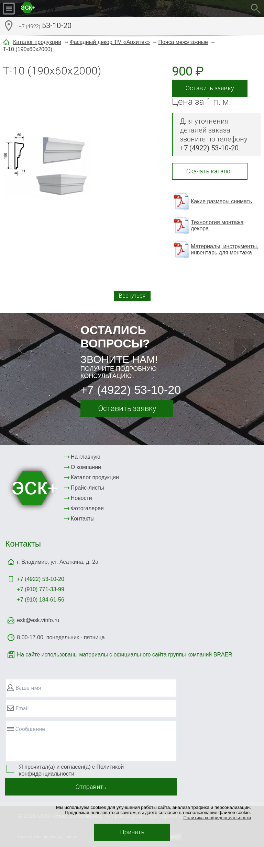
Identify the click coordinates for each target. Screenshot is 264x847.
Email (22, 708)
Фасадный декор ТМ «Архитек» (110, 42)
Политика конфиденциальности (217, 817)
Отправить (91, 786)
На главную (85, 457)
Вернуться (132, 296)
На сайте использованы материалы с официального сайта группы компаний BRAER (124, 654)
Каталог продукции (37, 42)
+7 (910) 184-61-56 (40, 600)
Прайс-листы (87, 488)
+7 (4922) (40, 579)
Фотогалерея (87, 508)
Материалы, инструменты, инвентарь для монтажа (224, 249)
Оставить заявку (210, 88)
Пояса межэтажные (183, 42)
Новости (81, 498)
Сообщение (30, 729)
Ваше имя (28, 688)
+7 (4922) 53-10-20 (130, 389)
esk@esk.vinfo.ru (38, 620)
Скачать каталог (209, 171)
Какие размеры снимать (221, 201)
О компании (86, 467)
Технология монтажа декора (217, 225)
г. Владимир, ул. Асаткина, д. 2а (57, 562)
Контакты (83, 519)
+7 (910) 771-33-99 (40, 589)
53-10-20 (45, 26)
